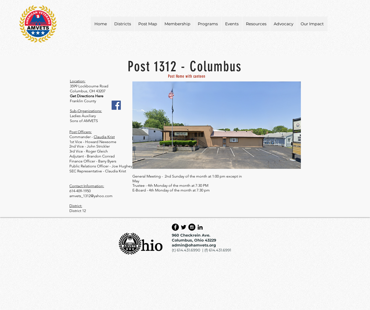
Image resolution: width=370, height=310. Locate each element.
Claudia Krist (104, 137)
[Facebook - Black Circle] (175, 227)
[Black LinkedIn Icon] (200, 227)
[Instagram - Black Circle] (191, 227)
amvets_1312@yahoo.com (91, 196)
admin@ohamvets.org (194, 245)
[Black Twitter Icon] (183, 227)
